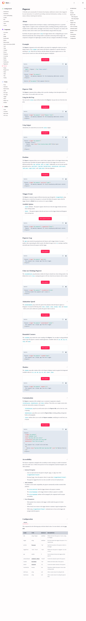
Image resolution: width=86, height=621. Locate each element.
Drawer (5, 52)
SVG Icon (6, 115)
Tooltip (5, 77)
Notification (6, 62)
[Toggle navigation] (74, 3)
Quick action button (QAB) (9, 44)
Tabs (4, 75)
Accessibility (6, 21)
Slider (5, 71)
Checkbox (6, 86)
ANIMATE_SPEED (35, 558)
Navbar (5, 60)
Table (5, 73)
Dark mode (6, 113)
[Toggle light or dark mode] (83, 3)
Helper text (6, 100)
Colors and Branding (8, 15)
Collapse (5, 50)
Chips (5, 48)
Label (5, 90)
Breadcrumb (6, 38)
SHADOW (34, 564)
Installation (6, 13)
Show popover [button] (45, 251)
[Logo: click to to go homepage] (6, 3)
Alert (5, 34)
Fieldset (5, 102)
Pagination (6, 64)
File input (6, 92)
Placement (34, 545)
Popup (5, 67)
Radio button (6, 88)
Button (5, 40)
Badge (5, 36)
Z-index (5, 17)
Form (5, 84)
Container (6, 111)
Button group (6, 42)
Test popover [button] (45, 59)
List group (6, 56)
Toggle (5, 96)
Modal (5, 58)
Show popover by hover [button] (45, 218)
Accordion (6, 32)
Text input (6, 94)
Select (5, 98)
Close (5, 109)
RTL (4, 19)
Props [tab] (25, 522)
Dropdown (6, 54)
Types (5, 23)
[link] (67, 9)
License (5, 25)
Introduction (6, 11)
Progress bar (6, 69)
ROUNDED (34, 561)
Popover (5, 65)
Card (5, 46)
